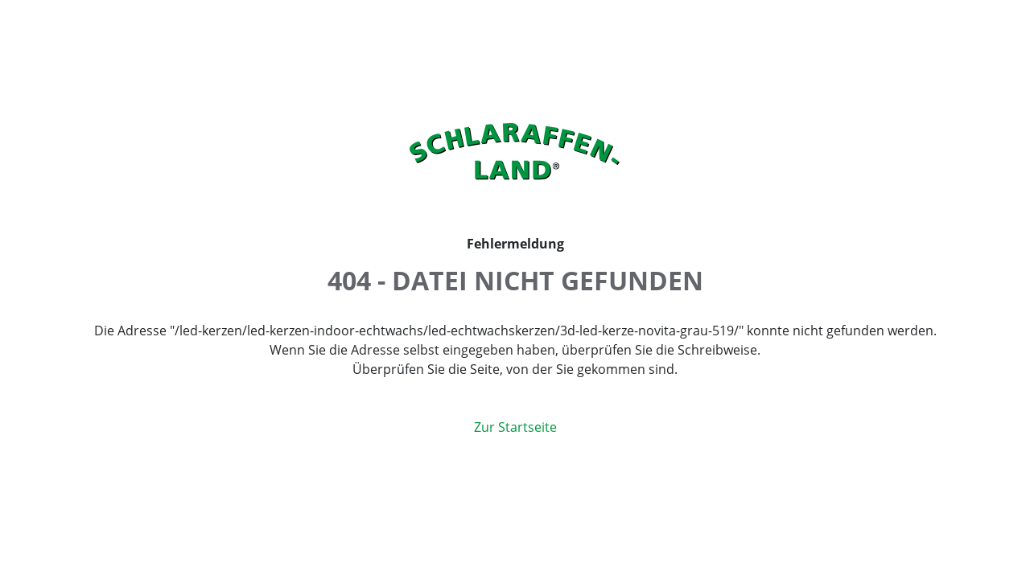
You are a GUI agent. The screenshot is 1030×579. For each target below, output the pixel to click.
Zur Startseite (515, 427)
